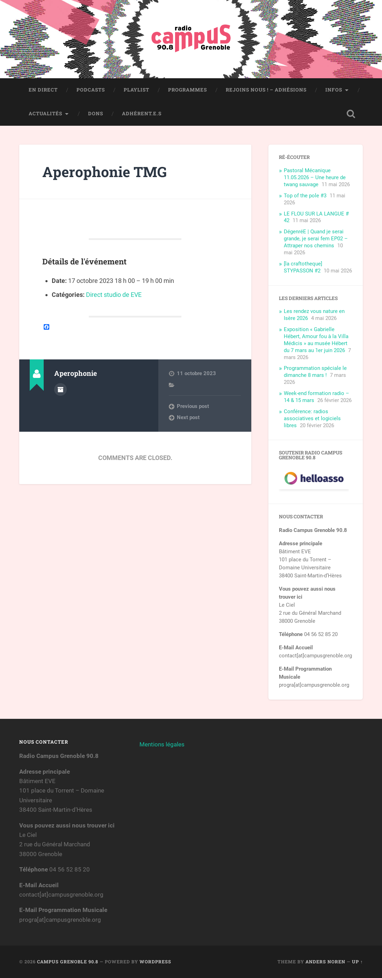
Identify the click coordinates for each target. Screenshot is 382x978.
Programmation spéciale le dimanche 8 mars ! (315, 371)
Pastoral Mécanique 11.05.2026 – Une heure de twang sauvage (315, 177)
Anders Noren (325, 961)
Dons (95, 113)
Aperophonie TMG (104, 171)
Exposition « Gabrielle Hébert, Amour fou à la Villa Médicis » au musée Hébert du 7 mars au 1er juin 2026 (316, 339)
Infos (333, 90)
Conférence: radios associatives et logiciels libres (312, 418)
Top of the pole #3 (305, 195)
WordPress (155, 961)
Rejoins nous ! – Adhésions (266, 90)
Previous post (193, 406)
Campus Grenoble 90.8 (67, 961)
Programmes (187, 90)
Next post (188, 417)
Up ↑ (357, 961)
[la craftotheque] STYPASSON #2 (303, 267)
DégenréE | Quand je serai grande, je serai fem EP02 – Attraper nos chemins (316, 238)
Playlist (136, 90)
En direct (43, 90)
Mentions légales (162, 744)
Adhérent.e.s (141, 113)
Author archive (60, 389)
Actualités (45, 113)
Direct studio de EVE (114, 294)
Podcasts (91, 90)
